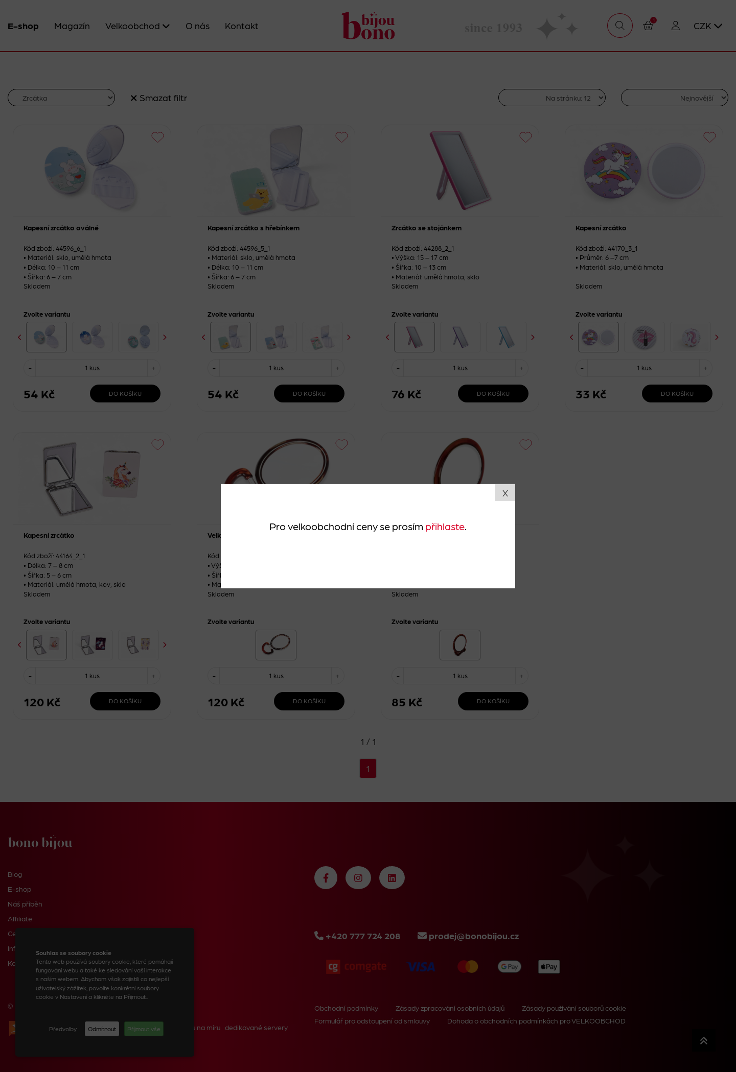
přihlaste (445, 526)
